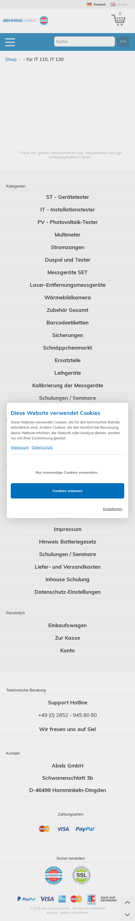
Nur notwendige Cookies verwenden (66, 472)
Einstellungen (112, 509)
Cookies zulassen (67, 491)
